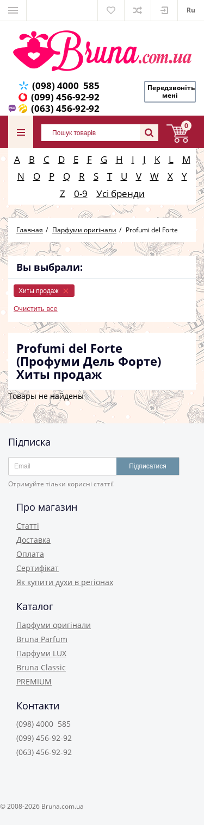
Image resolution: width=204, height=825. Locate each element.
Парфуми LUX (41, 653)
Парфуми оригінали (53, 625)
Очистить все (36, 308)
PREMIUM (34, 681)
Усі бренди (120, 193)
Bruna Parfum (41, 639)
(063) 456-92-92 (65, 108)
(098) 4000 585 (66, 85)
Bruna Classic (41, 667)
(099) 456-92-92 (65, 97)
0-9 (81, 193)
